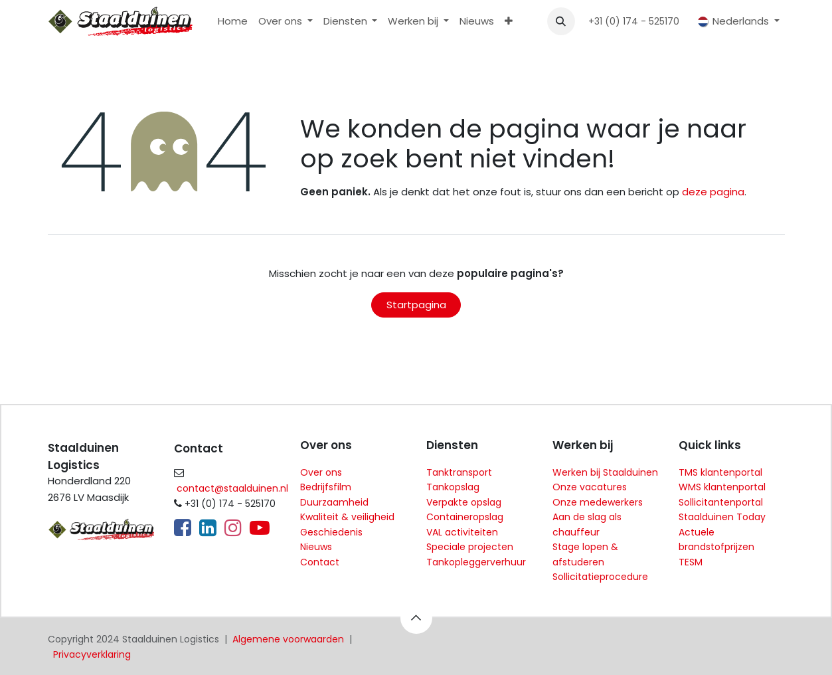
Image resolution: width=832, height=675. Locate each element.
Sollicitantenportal (721, 502)
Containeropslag (464, 517)
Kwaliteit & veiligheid (347, 517)
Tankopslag (452, 487)
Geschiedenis (331, 532)
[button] (561, 21)
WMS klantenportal (722, 487)
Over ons (321, 472)
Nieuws (316, 546)
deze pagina (713, 192)
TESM (691, 562)
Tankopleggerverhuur (476, 562)
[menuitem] (232, 22)
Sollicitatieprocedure (600, 576)
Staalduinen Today (722, 517)
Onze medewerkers (597, 502)
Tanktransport (459, 472)
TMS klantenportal (720, 472)
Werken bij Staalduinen (605, 472)
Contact (319, 562)
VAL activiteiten (462, 532)
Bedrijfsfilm (325, 487)
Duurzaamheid (334, 502)
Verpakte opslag (463, 502)
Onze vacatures (589, 487)
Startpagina (416, 305)
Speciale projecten (469, 546)
